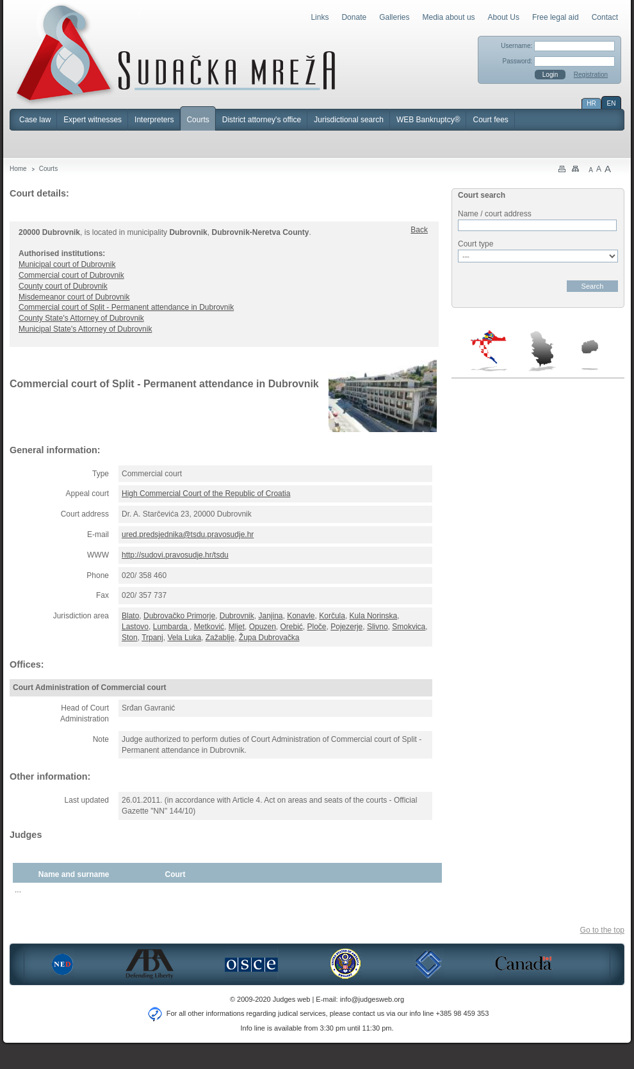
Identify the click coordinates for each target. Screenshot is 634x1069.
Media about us (449, 17)
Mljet (237, 626)
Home (18, 168)
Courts (197, 119)
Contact (605, 17)
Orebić (291, 626)
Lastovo (135, 626)
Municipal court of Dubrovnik (67, 264)
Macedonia (589, 355)
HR (591, 103)
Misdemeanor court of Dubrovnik (74, 297)
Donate (353, 17)
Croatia (489, 350)
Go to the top (602, 930)
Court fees (490, 119)
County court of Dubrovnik (63, 286)
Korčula (332, 615)
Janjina (270, 615)
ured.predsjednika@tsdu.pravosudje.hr (188, 534)
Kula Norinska (374, 615)
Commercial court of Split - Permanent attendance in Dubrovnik (126, 307)
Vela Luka (184, 637)
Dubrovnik (237, 615)
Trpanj (152, 637)
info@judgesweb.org (372, 999)
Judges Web (176, 53)
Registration (591, 74)
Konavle (300, 615)
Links (320, 17)
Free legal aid (555, 17)
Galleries (394, 17)
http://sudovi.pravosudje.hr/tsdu (175, 555)
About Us (503, 17)
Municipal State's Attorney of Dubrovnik (85, 329)
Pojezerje (346, 626)
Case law (35, 119)
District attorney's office (261, 119)
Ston (130, 637)
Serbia (542, 350)
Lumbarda (171, 626)
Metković (209, 626)
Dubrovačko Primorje (179, 615)
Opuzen (262, 626)
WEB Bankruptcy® (428, 119)
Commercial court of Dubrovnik (71, 275)
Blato (130, 615)
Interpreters (154, 119)
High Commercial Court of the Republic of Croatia (206, 493)
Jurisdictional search (349, 119)
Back (419, 229)
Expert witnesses (92, 119)
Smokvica (408, 626)
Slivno (377, 626)
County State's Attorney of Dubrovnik (81, 318)
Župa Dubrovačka (269, 637)
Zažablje (220, 637)
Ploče (317, 626)
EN (611, 103)
